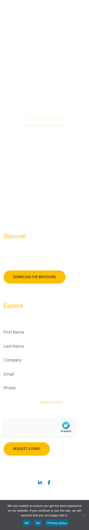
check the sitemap (44, 115)
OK (26, 523)
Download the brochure (34, 277)
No (38, 523)
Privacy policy (57, 523)
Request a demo (26, 449)
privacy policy (51, 402)
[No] (83, 515)
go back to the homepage (44, 123)
